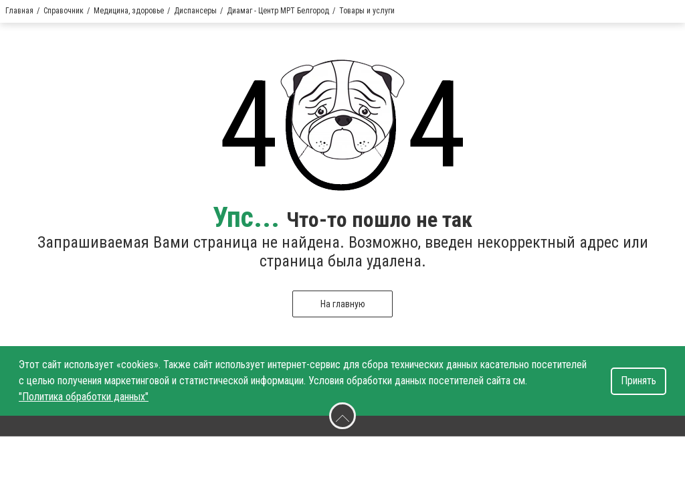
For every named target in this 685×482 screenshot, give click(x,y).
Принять (638, 380)
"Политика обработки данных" (84, 396)
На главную (342, 304)
